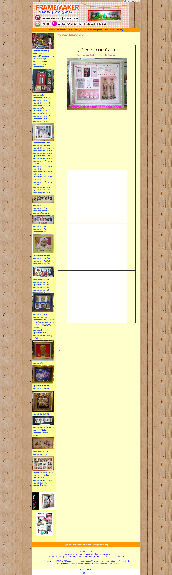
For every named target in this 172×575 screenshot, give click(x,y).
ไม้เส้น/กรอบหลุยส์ (75, 30)
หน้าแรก (52, 30)
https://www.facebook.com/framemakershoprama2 (96, 55)
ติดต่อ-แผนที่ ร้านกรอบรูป (114, 30)
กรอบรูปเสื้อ (61, 30)
